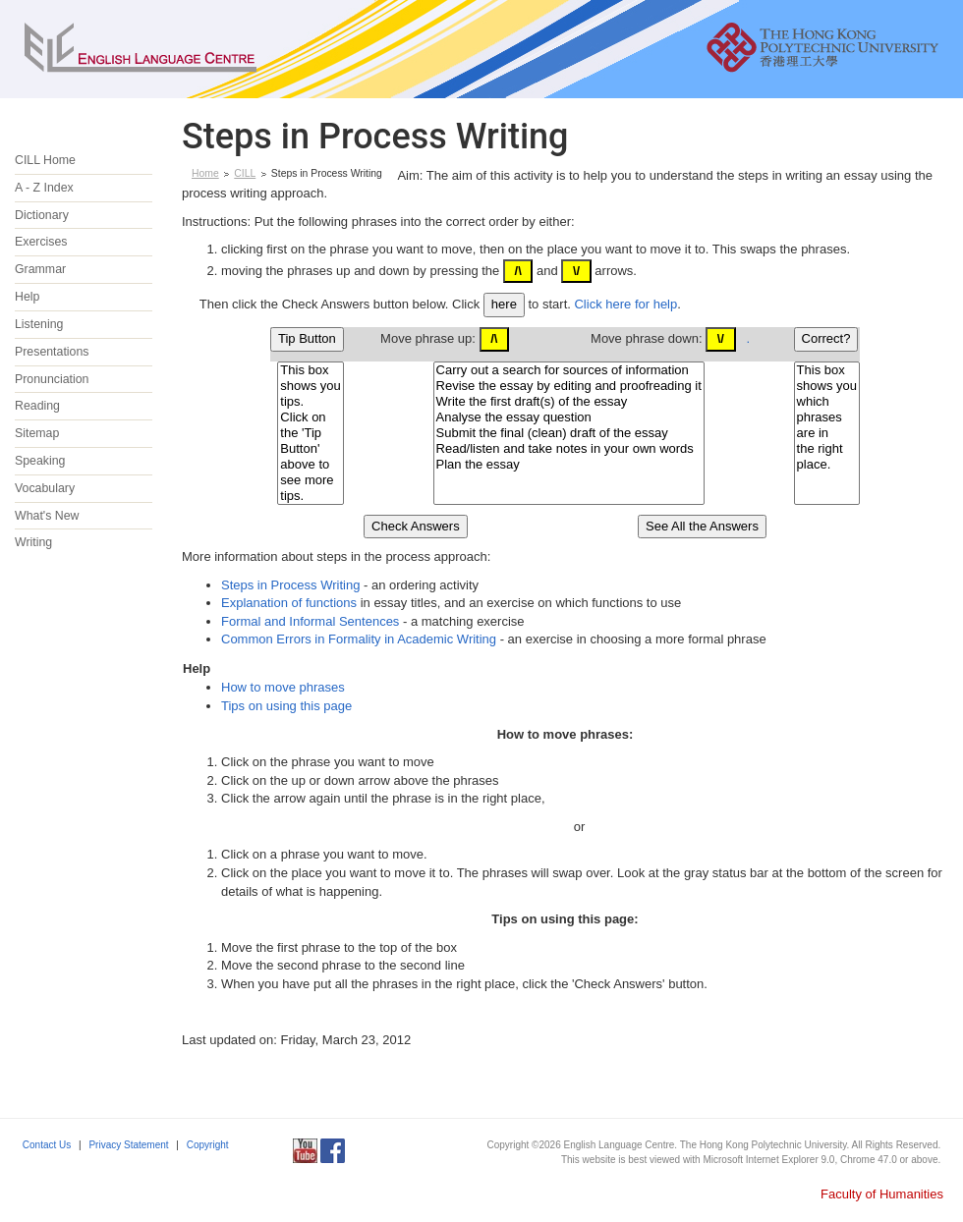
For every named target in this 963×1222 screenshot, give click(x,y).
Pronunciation (52, 379)
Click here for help (625, 304)
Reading (37, 406)
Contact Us (47, 1144)
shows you (310, 386)
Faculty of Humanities (882, 1194)
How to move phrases (283, 687)
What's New (47, 516)
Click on (310, 417)
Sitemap (37, 433)
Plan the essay (569, 464)
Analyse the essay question (569, 417)
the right (827, 449)
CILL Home (45, 160)
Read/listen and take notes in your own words (569, 449)
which (827, 402)
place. (827, 464)
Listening (39, 324)
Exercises (41, 242)
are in (827, 433)
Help (27, 297)
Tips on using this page (286, 705)
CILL (244, 173)
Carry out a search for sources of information (569, 370)
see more (310, 480)
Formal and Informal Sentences (310, 621)
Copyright (208, 1144)
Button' (310, 449)
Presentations (51, 352)
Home (205, 173)
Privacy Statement (128, 1144)
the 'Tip (310, 433)
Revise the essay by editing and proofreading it (569, 386)
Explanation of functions (289, 602)
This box (310, 370)
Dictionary (42, 215)
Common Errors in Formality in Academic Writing (358, 639)
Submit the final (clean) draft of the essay (569, 433)
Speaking (40, 461)
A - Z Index (44, 187)
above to (310, 464)
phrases (827, 417)
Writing (33, 542)
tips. (310, 402)
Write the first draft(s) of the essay (569, 402)
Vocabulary (45, 488)
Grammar (40, 269)
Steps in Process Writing (290, 585)
